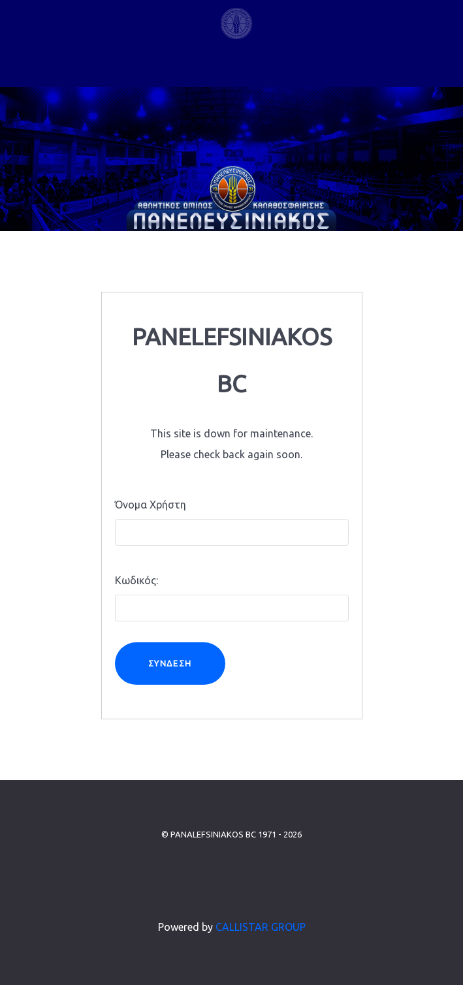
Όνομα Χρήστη (150, 504)
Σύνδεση (170, 663)
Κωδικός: (136, 580)
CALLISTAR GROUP (261, 927)
